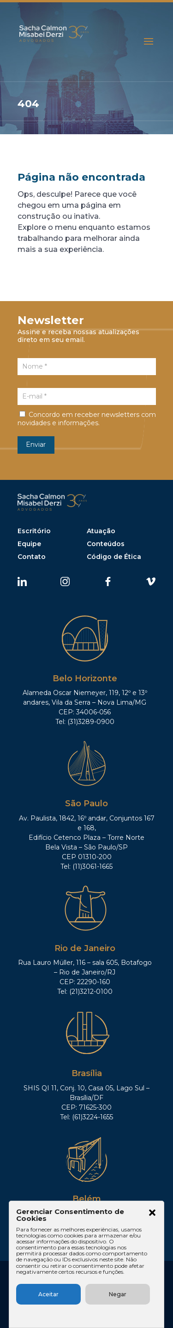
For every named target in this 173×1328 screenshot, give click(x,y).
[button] (152, 1213)
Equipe (29, 544)
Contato (32, 557)
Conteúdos (106, 544)
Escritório (34, 531)
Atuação (101, 531)
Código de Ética (114, 557)
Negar (117, 1294)
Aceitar (48, 1294)
